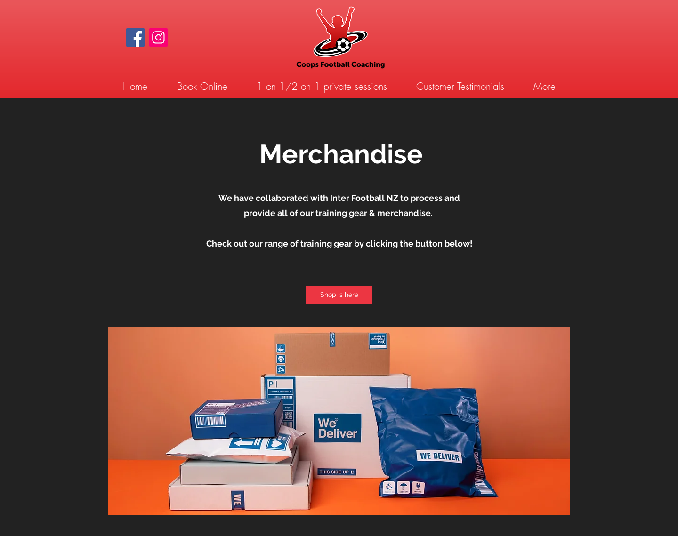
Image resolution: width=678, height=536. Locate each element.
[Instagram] (158, 37)
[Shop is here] (339, 295)
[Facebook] (135, 37)
